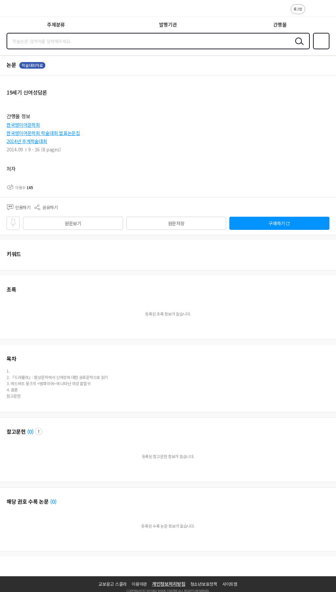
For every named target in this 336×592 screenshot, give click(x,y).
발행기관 (168, 24)
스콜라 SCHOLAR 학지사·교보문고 (20, 10)
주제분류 (56, 24)
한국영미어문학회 (23, 124)
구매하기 (276, 223)
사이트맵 (230, 584)
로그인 (298, 8)
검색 (298, 46)
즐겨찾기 (320, 48)
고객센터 (312, 12)
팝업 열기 (38, 431)
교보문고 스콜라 (112, 584)
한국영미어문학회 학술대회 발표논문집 (43, 133)
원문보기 (73, 223)
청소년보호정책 (203, 584)
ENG (325, 12)
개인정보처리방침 (168, 584)
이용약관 (139, 584)
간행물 (280, 24)
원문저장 (176, 223)
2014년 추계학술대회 (27, 141)
